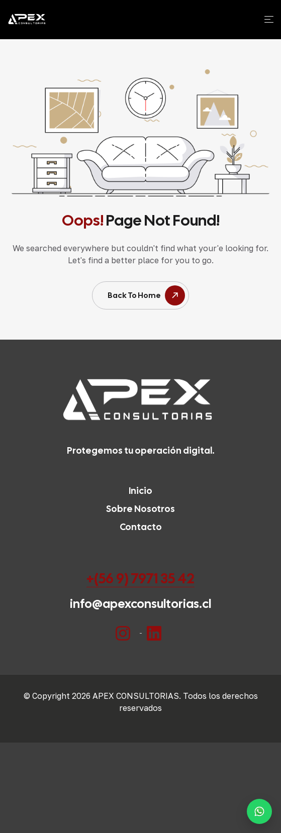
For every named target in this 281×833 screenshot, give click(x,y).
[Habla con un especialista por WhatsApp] (259, 811)
